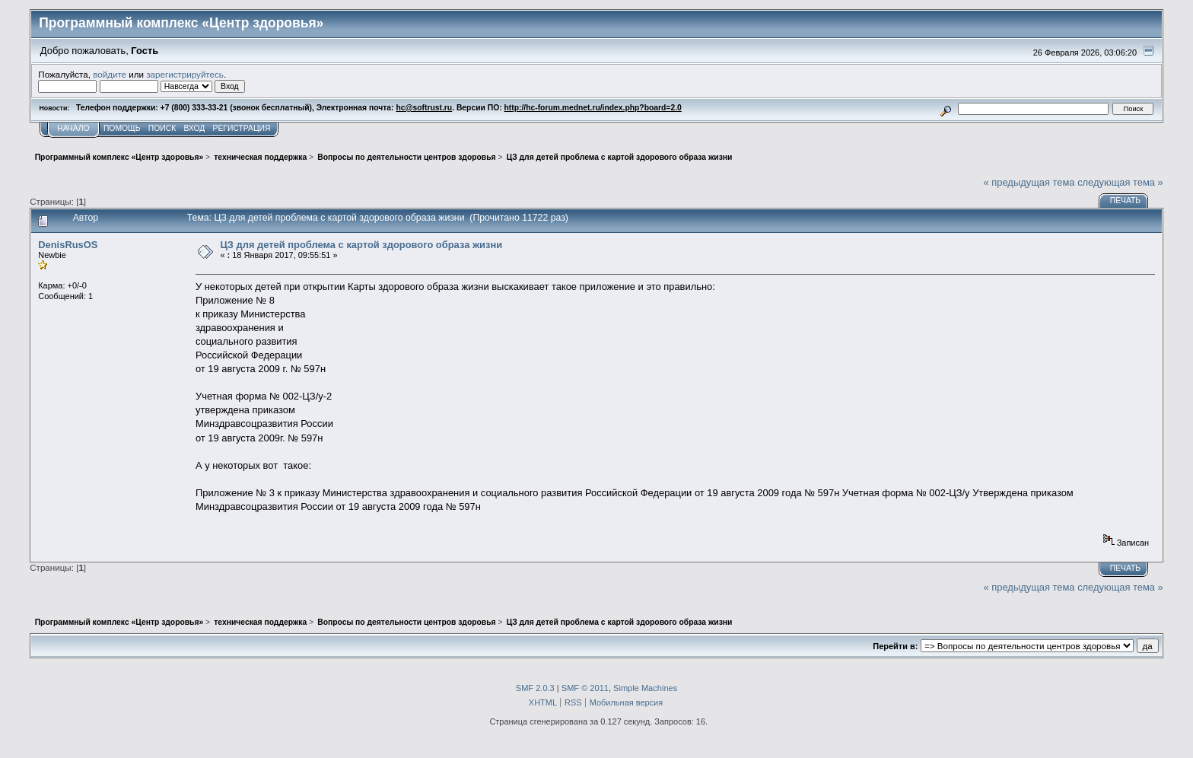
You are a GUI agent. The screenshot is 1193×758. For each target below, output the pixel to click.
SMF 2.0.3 (535, 688)
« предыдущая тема (1029, 182)
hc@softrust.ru (424, 108)
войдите (109, 74)
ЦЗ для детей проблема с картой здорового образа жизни (361, 244)
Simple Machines (645, 688)
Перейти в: (895, 646)
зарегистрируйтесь (185, 74)
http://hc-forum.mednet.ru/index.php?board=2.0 (593, 108)
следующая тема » (1120, 182)
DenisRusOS (67, 244)
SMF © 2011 (585, 688)
